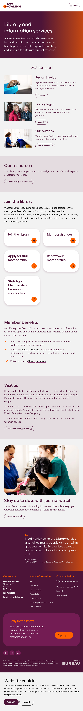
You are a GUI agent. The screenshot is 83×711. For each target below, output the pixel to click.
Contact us (34, 586)
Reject (26, 702)
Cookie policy (35, 607)
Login (42, 122)
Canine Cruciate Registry (67, 587)
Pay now (43, 95)
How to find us (35, 590)
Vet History (61, 595)
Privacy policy (35, 598)
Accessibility (35, 594)
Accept (11, 701)
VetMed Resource (29, 349)
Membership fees (60, 234)
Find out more (45, 145)
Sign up (64, 635)
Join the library (18, 234)
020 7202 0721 (9, 593)
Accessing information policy (41, 602)
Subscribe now (14, 516)
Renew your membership (56, 258)
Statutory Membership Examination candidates (17, 287)
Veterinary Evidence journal (68, 581)
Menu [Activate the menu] (73, 5)
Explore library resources (19, 181)
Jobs (31, 581)
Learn (59, 591)
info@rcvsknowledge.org (13, 597)
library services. (37, 361)
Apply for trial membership (18, 258)
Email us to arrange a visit (19, 428)
